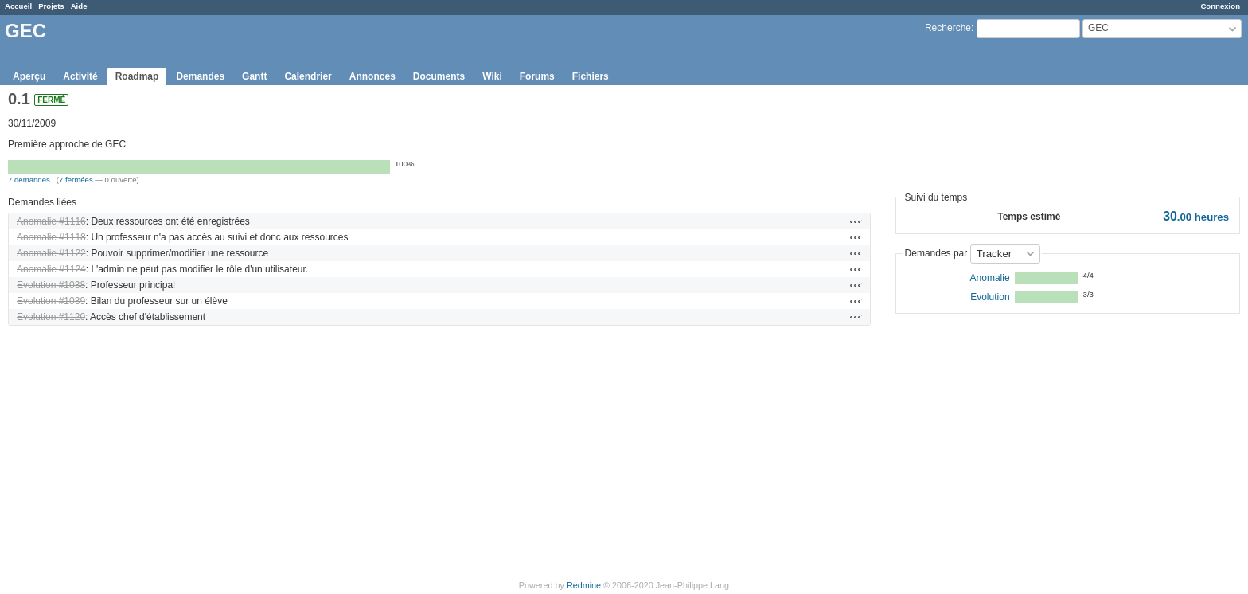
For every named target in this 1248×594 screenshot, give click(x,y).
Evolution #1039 (51, 301)
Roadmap (137, 76)
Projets (51, 6)
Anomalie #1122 (51, 253)
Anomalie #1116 (51, 221)
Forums (537, 76)
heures (1196, 217)
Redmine (584, 585)
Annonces (372, 76)
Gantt (254, 76)
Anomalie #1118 (51, 237)
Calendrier (307, 76)
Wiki (492, 76)
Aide (79, 6)
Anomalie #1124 (51, 269)
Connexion (1220, 6)
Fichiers (590, 76)
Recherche (948, 27)
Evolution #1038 (51, 285)
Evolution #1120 (51, 316)
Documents (439, 76)
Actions (855, 221)
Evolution (989, 297)
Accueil (18, 6)
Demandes (200, 76)
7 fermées (76, 179)
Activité (80, 76)
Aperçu (29, 76)
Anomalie (990, 277)
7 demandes (29, 179)
